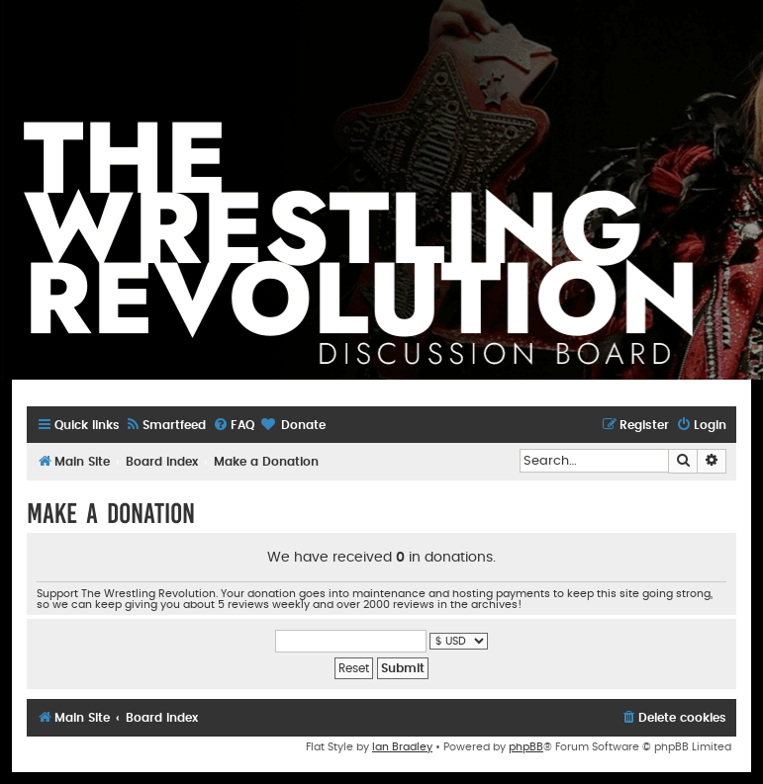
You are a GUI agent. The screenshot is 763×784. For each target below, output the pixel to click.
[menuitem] (165, 425)
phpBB (526, 746)
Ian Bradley (402, 746)
